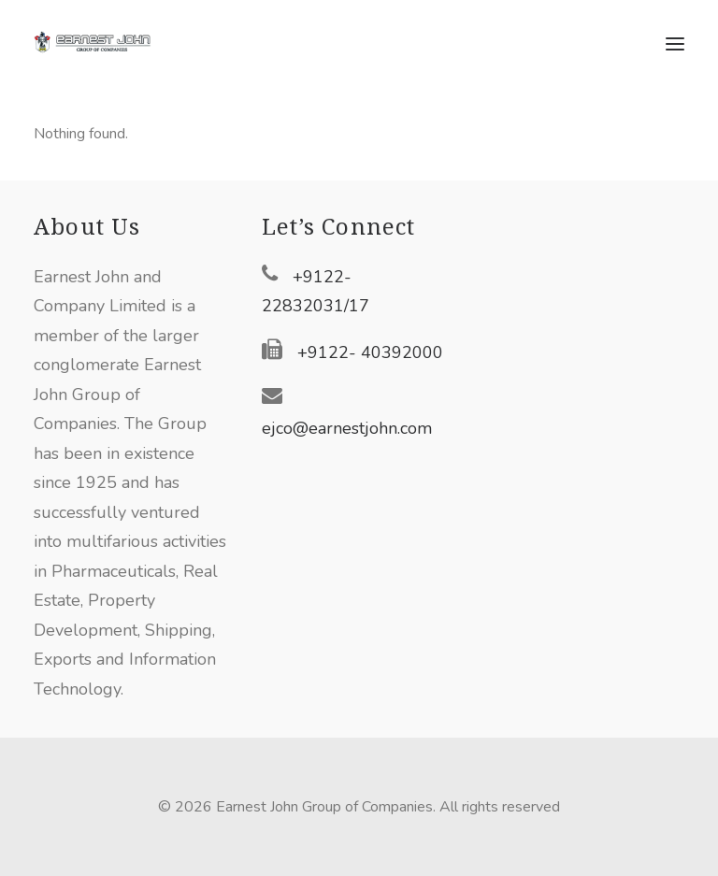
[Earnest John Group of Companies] (104, 44)
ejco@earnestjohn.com (347, 428)
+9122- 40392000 (370, 352)
